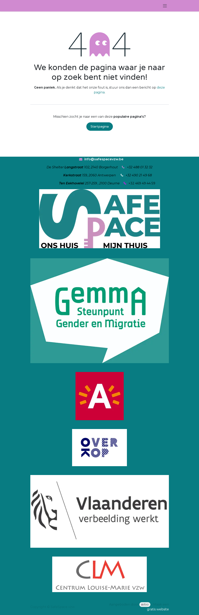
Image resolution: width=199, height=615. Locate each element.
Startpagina (100, 127)
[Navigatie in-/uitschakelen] (165, 6)
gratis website (158, 609)
